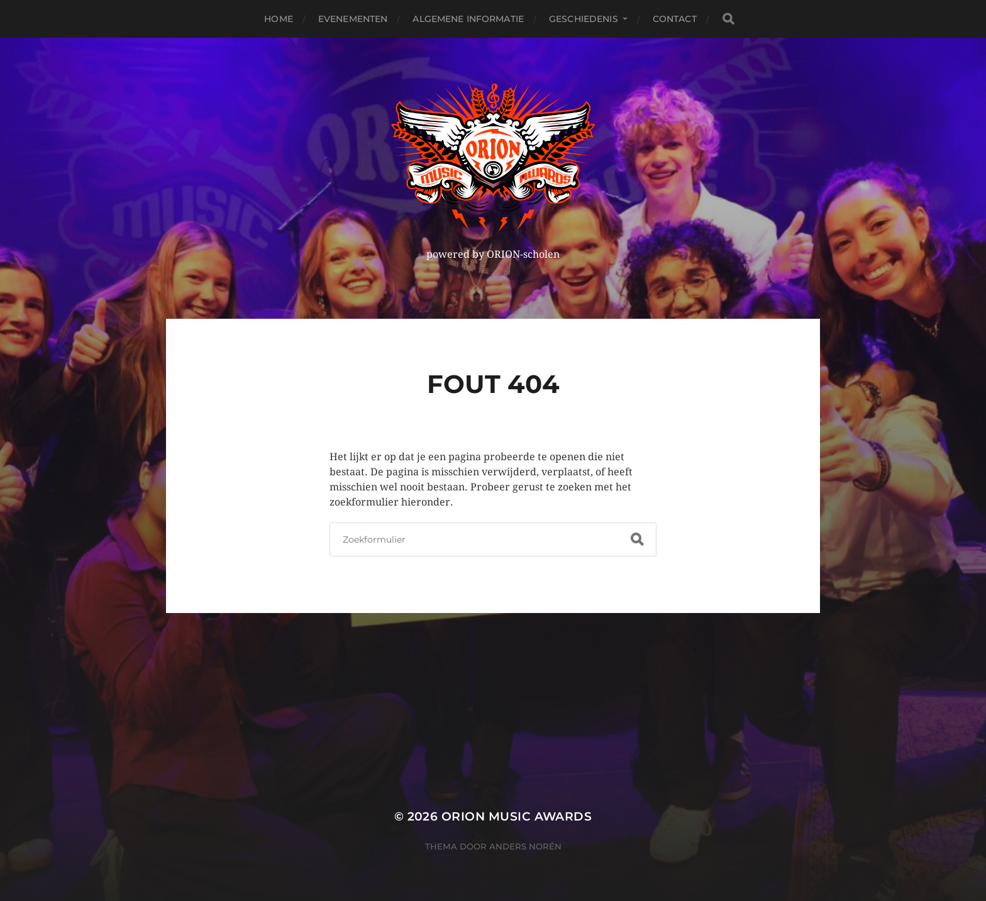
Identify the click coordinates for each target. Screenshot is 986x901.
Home (278, 19)
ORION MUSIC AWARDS (516, 816)
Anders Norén (525, 846)
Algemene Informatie (468, 19)
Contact (675, 19)
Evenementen (353, 19)
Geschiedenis (583, 19)
